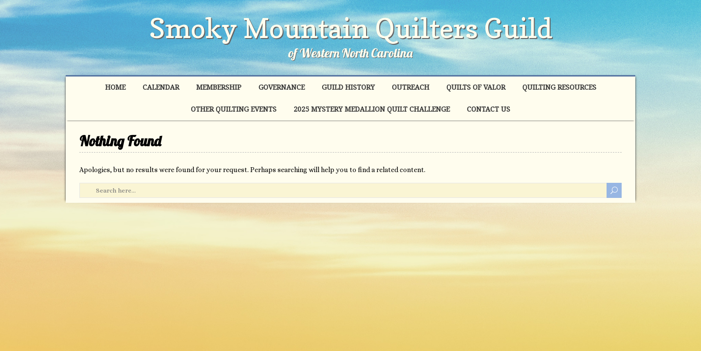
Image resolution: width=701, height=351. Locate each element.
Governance (281, 87)
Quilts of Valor (475, 87)
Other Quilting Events (234, 109)
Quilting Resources (559, 87)
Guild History (348, 87)
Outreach (410, 87)
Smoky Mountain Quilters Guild (350, 28)
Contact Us (488, 109)
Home (115, 87)
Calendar (161, 87)
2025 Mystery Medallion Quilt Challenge (372, 109)
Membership (218, 87)
